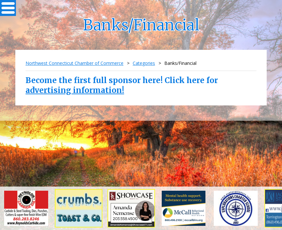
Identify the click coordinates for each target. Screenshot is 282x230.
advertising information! (75, 90)
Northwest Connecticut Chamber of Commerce (74, 63)
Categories (144, 63)
